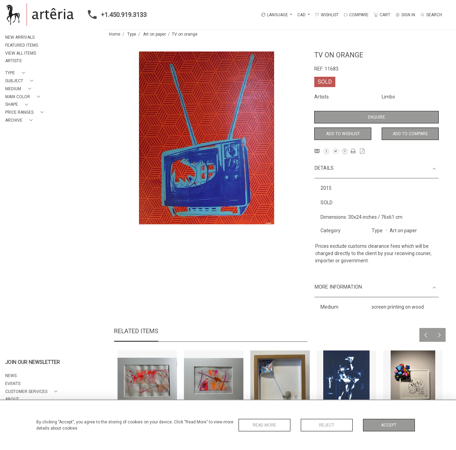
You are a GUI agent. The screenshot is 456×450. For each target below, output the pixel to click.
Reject (326, 425)
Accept (389, 425)
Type (131, 34)
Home (114, 34)
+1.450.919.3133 (115, 14)
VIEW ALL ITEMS (20, 53)
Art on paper (154, 34)
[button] (16, 73)
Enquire (376, 117)
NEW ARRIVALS (20, 37)
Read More (264, 425)
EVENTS (12, 383)
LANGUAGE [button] (274, 14)
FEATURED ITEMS (21, 45)
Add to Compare (410, 133)
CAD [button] (302, 14)
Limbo (388, 97)
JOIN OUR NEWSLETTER (32, 362)
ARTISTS (13, 60)
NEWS (11, 375)
